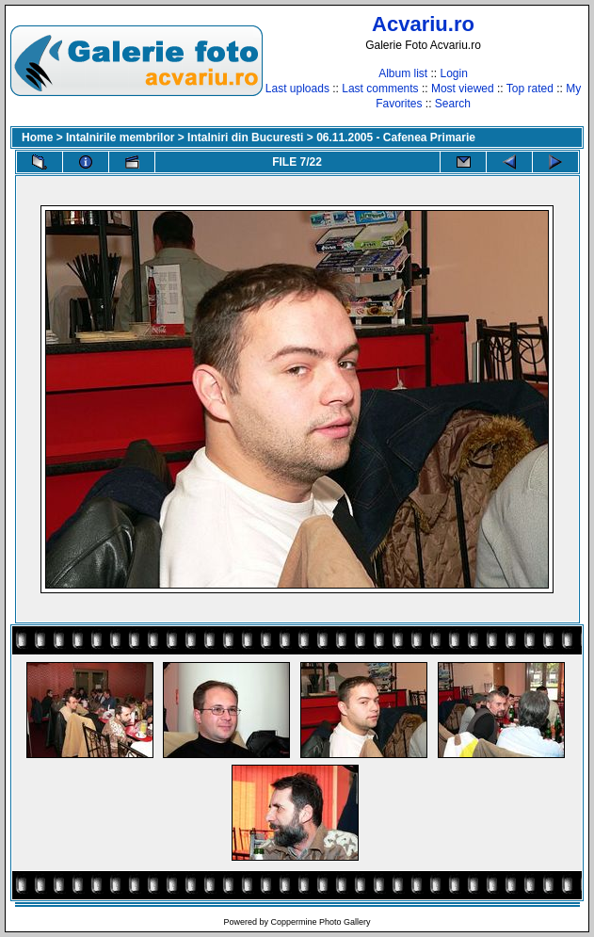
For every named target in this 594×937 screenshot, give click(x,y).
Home (37, 137)
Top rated (530, 88)
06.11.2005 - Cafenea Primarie (395, 137)
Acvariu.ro (423, 24)
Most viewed (462, 88)
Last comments (380, 88)
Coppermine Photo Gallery (320, 922)
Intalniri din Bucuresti (245, 137)
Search (453, 103)
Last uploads (297, 88)
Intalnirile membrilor (120, 137)
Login (453, 73)
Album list (402, 73)
